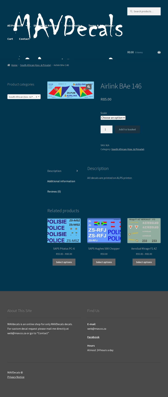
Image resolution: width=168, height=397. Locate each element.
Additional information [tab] (61, 181)
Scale (104, 113)
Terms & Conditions (101, 25)
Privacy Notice (73, 25)
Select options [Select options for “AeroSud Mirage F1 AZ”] (144, 262)
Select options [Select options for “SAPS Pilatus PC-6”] (64, 262)
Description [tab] (54, 171)
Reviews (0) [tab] (54, 191)
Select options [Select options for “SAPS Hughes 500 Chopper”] (104, 262)
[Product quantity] (106, 129)
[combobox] (24, 96)
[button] (89, 87)
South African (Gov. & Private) (35, 65)
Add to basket (127, 129)
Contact (24, 38)
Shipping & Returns (46, 25)
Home (14, 65)
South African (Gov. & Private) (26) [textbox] (25, 96)
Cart (10, 38)
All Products (15, 25)
